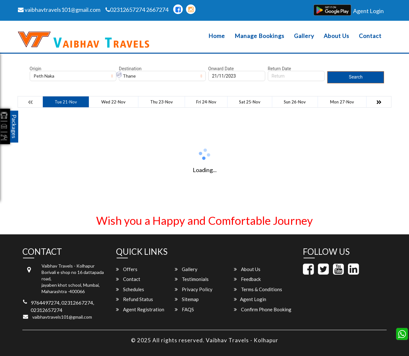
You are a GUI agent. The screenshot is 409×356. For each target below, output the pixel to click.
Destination (130, 68)
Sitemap (187, 299)
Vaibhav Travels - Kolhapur (242, 340)
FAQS (184, 309)
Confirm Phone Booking (262, 309)
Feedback (247, 279)
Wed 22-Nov (113, 101)
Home (216, 36)
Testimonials (192, 279)
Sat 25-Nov (249, 101)
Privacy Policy (193, 289)
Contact (370, 36)
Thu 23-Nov (161, 101)
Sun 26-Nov (295, 101)
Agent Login (368, 10)
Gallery (304, 36)
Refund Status (134, 299)
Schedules (130, 289)
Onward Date (221, 68)
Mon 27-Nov (342, 101)
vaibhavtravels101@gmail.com (59, 9)
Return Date (279, 68)
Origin (36, 68)
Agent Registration (140, 309)
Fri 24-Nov (206, 101)
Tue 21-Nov (66, 101)
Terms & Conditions (258, 289)
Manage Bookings (259, 36)
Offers (126, 269)
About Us (336, 36)
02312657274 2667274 (136, 9)
